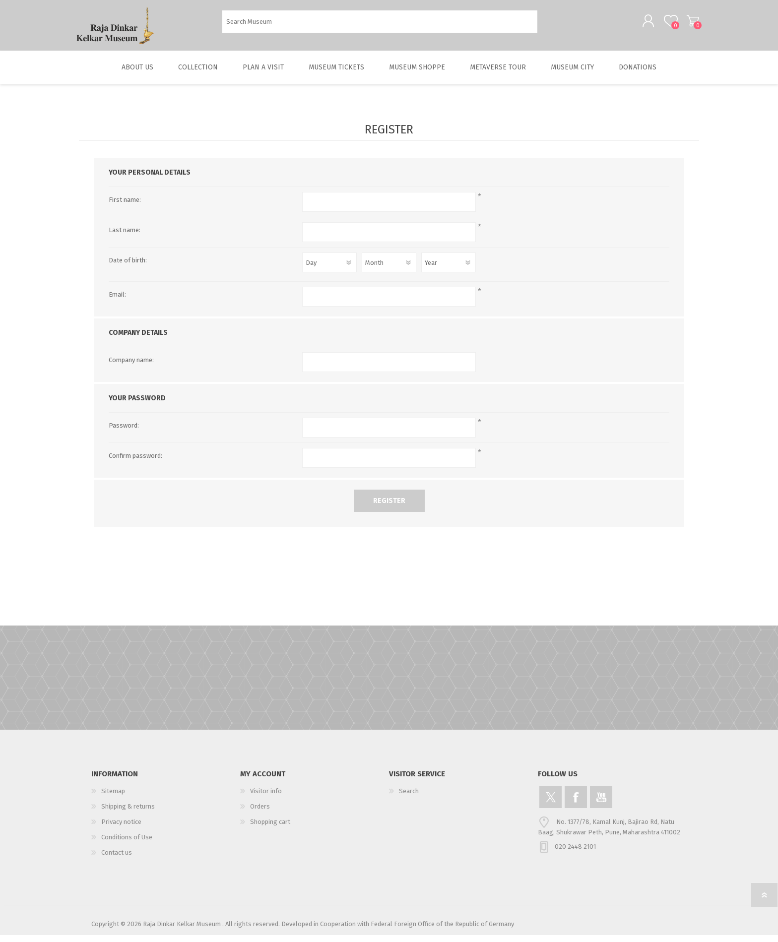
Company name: (131, 367)
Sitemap (113, 798)
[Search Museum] (379, 25)
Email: (117, 301)
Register (389, 507)
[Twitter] (550, 804)
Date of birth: (128, 267)
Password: (124, 432)
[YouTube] (601, 804)
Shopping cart (688, 24)
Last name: (124, 237)
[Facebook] (576, 804)
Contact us (116, 859)
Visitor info (266, 798)
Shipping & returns (128, 813)
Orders (260, 813)
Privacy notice (121, 828)
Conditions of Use (126, 844)
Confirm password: (135, 462)
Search (548, 25)
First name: (125, 206)
